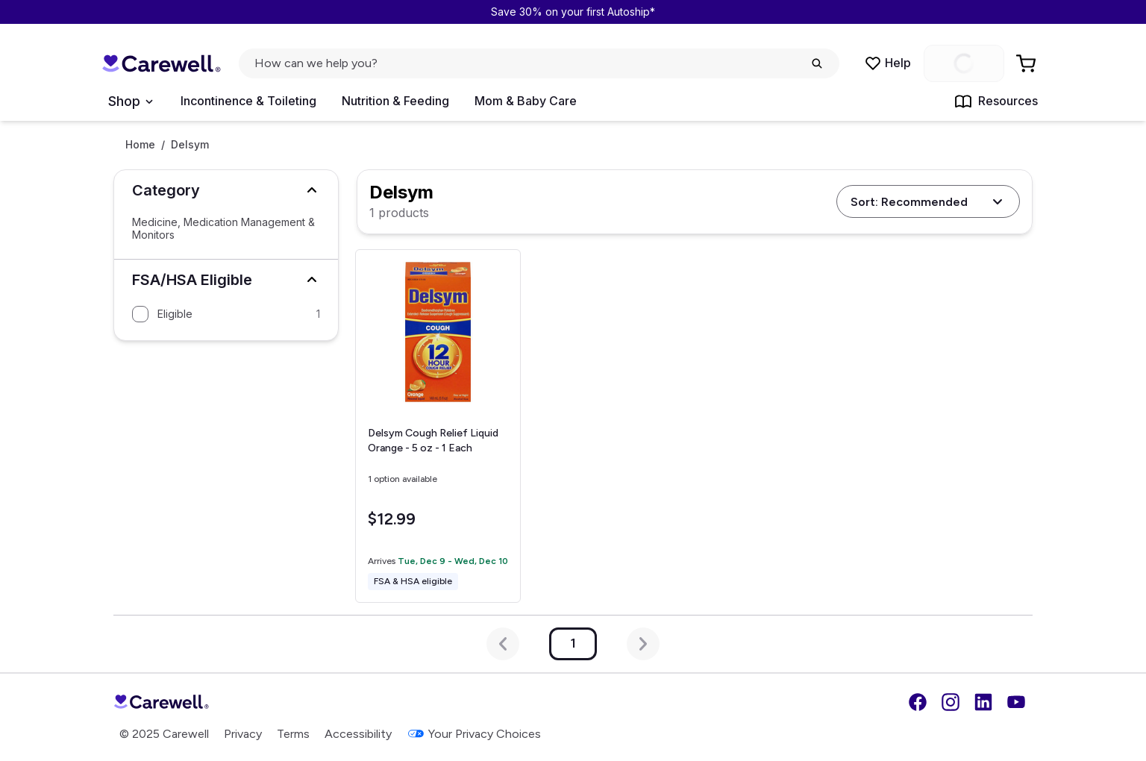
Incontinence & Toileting (248, 100)
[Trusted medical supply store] (161, 63)
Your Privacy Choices (474, 733)
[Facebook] (917, 702)
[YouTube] (1016, 702)
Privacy (243, 734)
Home (140, 145)
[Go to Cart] (1027, 63)
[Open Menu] (130, 101)
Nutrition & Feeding (395, 100)
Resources (996, 101)
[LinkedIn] (983, 702)
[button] (226, 190)
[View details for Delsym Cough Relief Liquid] (438, 426)
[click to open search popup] (539, 63)
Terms (293, 734)
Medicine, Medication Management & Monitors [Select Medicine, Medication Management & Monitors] (223, 228)
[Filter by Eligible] (226, 314)
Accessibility (358, 734)
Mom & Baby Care (526, 100)
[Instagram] (950, 702)
